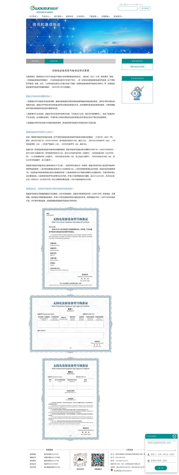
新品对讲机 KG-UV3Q (51, 461)
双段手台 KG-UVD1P (51, 464)
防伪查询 (33, 461)
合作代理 (33, 467)
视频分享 (33, 457)
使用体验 (33, 454)
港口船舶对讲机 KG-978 (52, 467)
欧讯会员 (33, 464)
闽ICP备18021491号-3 (139, 467)
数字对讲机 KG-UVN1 (51, 454)
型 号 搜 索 (145, 8)
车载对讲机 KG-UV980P (52, 457)
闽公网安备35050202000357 (123, 471)
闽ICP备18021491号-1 (124, 467)
